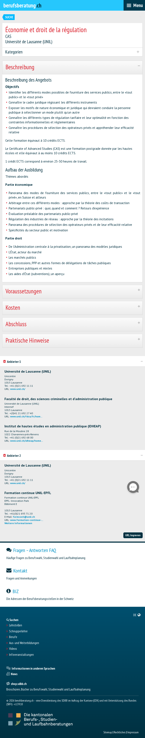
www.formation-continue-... (26, 520)
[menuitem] (137, 615)
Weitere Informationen (18, 523)
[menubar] (134, 5)
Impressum (133, 732)
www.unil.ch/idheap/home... (26, 440)
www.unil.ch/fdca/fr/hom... (26, 416)
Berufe (13, 637)
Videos (13, 649)
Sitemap (107, 732)
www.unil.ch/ (17, 389)
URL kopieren (133, 535)
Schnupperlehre (18, 631)
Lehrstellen (15, 625)
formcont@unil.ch (24, 516)
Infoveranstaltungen (21, 655)
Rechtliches (119, 732)
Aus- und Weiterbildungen (24, 643)
